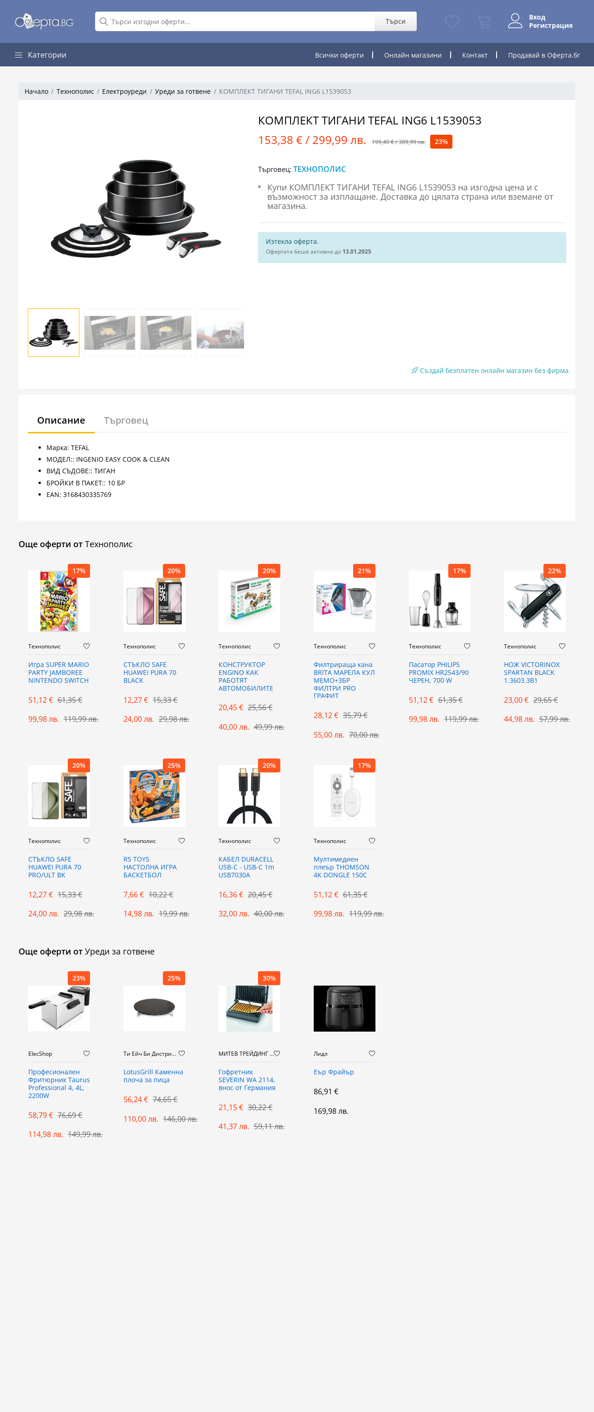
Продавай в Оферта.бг (544, 55)
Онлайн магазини (413, 55)
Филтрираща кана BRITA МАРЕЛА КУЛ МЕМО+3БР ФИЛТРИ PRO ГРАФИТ (344, 680)
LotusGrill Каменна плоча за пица (153, 1076)
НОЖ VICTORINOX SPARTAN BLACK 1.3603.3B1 (532, 673)
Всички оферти (339, 55)
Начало (36, 91)
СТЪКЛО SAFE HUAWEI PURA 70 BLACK (149, 673)
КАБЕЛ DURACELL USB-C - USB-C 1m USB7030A (246, 867)
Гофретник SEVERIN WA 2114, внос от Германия (247, 1080)
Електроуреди (124, 91)
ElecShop (40, 1054)
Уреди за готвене (183, 91)
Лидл (321, 1054)
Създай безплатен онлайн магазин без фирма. (491, 370)
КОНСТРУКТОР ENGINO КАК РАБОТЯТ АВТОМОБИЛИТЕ (246, 676)
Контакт (475, 55)
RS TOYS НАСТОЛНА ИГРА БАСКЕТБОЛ (150, 867)
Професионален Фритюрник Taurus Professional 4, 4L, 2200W (59, 1083)
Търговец (126, 420)
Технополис (75, 91)
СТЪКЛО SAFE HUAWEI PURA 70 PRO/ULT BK (54, 867)
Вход (537, 17)
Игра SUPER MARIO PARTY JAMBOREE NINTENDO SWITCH (58, 673)
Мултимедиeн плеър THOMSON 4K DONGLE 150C (341, 867)
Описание (61, 420)
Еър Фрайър (334, 1072)
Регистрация (551, 25)
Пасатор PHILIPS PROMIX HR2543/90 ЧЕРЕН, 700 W (439, 673)
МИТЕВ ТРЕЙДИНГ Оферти (246, 1054)
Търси (396, 21)
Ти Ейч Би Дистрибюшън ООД (151, 1054)
